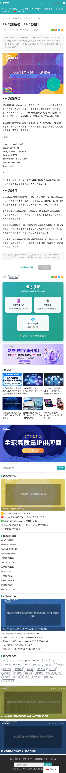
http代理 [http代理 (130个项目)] (18, 661)
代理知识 (5, 11)
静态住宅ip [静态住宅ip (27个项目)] (48, 677)
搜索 (61, 468)
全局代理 (5, 558)
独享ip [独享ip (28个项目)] (59, 673)
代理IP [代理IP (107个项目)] (27, 665)
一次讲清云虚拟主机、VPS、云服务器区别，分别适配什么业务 (53, 391)
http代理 (41, 769)
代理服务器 (15, 18)
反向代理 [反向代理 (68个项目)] (6, 673)
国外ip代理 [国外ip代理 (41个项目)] (17, 673)
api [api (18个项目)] (4, 661)
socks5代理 (6, 544)
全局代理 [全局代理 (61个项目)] (29, 669)
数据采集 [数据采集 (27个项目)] (28, 673)
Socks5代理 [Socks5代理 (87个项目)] (16, 665)
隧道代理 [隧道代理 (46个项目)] (16, 677)
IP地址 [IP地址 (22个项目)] (46, 661)
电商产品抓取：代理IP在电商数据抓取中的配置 (22, 637)
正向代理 (5, 576)
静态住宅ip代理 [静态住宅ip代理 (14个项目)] (9, 681)
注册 (48, 3)
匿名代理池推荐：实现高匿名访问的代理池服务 (22, 649)
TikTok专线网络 (7, 549)
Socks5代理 (21, 769)
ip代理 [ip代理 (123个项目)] (27, 661)
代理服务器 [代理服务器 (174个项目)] (49, 665)
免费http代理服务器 (12, 529)
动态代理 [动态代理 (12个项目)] (52, 669)
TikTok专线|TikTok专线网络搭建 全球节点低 (21, 633)
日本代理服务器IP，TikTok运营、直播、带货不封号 (53, 415)
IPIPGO (4, 3)
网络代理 (5, 585)
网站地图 (53, 759)
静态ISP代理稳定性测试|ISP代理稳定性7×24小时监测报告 (25, 629)
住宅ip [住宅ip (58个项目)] (59, 665)
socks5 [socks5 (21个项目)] (5, 665)
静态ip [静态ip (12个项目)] (26, 677)
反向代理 (5, 567)
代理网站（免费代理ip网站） (14, 509)
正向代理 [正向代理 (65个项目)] (39, 673)
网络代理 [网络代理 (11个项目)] (6, 677)
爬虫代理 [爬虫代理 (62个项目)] (49, 673)
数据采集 (48, 9)
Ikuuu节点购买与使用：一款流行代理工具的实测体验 (26, 525)
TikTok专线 (36, 9)
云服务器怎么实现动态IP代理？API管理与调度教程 (12, 415)
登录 (42, 3)
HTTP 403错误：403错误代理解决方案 (20, 521)
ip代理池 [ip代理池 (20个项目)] (36, 661)
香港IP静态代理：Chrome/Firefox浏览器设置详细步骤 (25, 641)
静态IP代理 (6, 589)
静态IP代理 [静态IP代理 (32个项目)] (36, 677)
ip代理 (4, 540)
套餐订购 (13, 9)
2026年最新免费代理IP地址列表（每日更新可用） (25, 517)
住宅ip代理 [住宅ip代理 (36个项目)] (7, 669)
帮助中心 (60, 9)
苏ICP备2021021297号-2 (39, 759)
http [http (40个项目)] (10, 661)
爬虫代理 (5, 580)
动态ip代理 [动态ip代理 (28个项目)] (41, 669)
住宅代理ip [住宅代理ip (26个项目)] (19, 669)
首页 (4, 9)
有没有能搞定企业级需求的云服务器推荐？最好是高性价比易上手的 (12, 391)
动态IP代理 (6, 562)
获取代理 (24, 9)
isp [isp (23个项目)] (53, 661)
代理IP (29, 769)
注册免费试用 (26, 267)
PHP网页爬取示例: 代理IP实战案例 (17, 645)
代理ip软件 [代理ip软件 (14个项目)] (37, 665)
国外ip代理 (5, 571)
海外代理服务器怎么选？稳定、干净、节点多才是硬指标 (32, 415)
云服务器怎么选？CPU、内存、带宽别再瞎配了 (32, 391)
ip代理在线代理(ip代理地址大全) (17, 513)
